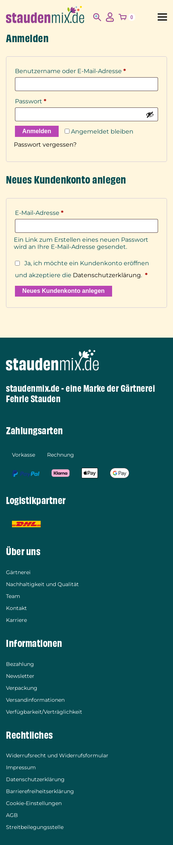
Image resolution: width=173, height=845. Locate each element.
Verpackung (21, 688)
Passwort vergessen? (45, 144)
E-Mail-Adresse (39, 211)
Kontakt (16, 608)
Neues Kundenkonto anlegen (63, 291)
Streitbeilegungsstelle (35, 827)
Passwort (30, 100)
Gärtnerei (18, 572)
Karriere (16, 620)
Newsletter (20, 676)
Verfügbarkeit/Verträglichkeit (44, 712)
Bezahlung (20, 664)
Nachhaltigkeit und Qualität (42, 584)
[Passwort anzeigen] (150, 114)
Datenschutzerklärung (107, 275)
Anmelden (36, 131)
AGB (12, 815)
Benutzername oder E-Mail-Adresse (70, 70)
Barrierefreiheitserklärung (40, 791)
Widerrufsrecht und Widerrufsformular (57, 755)
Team (13, 596)
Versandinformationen (35, 700)
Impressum (21, 767)
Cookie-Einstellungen (34, 803)
